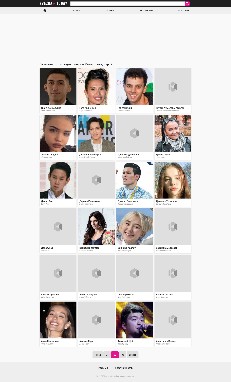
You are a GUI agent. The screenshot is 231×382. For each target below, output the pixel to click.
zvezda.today (110, 376)
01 (107, 355)
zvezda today (53, 3)
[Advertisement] (115, 36)
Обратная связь (123, 368)
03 (123, 355)
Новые (76, 10)
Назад (98, 355)
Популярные (146, 10)
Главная (44, 10)
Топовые (109, 10)
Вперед (132, 355)
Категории (183, 10)
